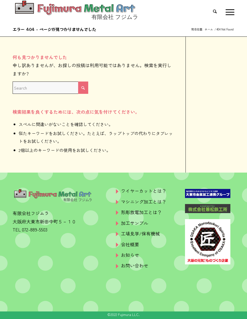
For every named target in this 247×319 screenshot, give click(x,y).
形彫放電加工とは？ (141, 212)
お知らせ (130, 255)
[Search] (216, 11)
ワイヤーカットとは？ (143, 190)
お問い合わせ (134, 265)
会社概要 (130, 244)
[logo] (75, 11)
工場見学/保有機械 (140, 233)
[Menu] (228, 11)
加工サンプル (134, 223)
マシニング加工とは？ (143, 201)
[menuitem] (216, 11)
